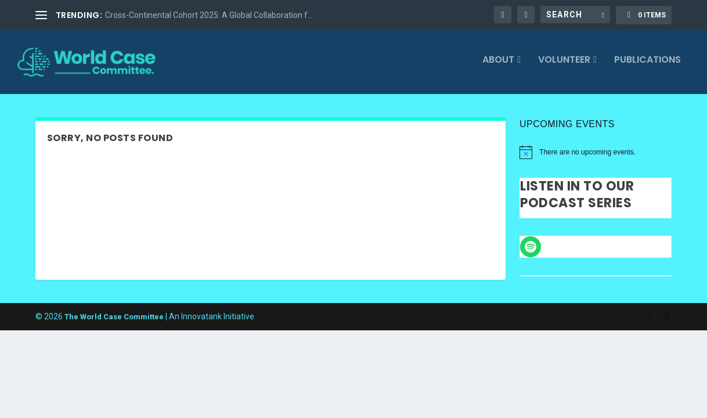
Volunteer (564, 65)
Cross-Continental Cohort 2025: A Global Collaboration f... (209, 15)
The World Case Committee (114, 320)
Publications (647, 65)
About (498, 65)
